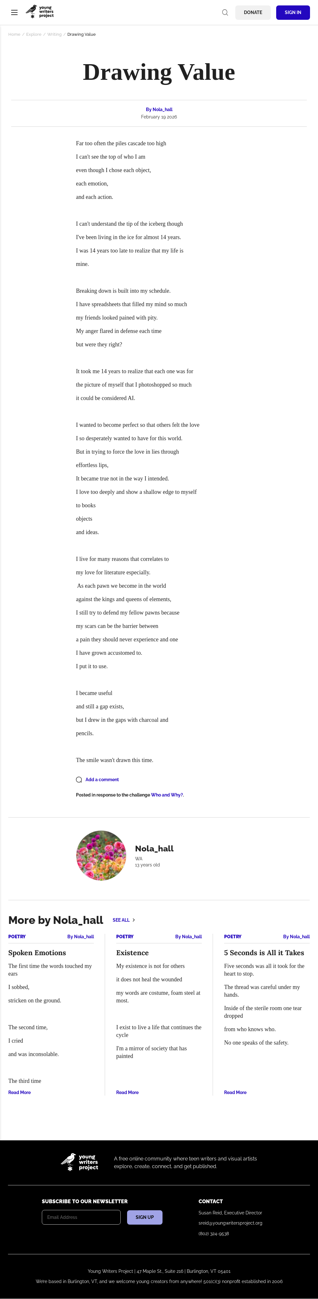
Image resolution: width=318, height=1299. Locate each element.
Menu (14, 12)
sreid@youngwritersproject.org (230, 1223)
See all (121, 920)
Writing (54, 34)
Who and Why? (167, 794)
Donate (253, 12)
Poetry (17, 936)
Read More (19, 1092)
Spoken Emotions (37, 952)
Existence (132, 952)
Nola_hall (162, 109)
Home (14, 34)
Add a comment (102, 779)
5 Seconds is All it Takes (264, 952)
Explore (34, 34)
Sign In (293, 12)
